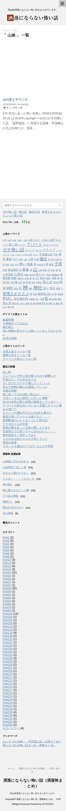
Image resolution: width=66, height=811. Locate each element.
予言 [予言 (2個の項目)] (55, 254)
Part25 (7, 575)
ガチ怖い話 (10, 211)
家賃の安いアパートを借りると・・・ (27, 416)
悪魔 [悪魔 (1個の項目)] (26, 275)
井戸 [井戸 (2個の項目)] (15, 259)
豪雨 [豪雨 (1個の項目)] (59, 299)
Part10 (7, 559)
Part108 (7, 623)
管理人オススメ (51, 211)
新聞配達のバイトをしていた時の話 (25, 420)
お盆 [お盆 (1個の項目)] (14, 240)
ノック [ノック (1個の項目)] (59, 250)
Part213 (7, 683)
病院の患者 (10, 442)
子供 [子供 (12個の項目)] (58, 264)
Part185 (7, 645)
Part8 (6, 556)
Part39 (7, 591)
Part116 (7, 632)
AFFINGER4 (48, 804)
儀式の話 (34, 211)
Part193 (7, 651)
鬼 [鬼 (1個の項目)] (54, 303)
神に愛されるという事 (16, 490)
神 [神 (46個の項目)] (25, 287)
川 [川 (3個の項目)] (49, 270)
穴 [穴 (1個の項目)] (62, 289)
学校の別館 (10, 390)
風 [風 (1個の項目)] (47, 303)
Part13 (7, 562)
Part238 (7, 712)
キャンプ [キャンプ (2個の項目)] (29, 250)
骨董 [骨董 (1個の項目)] (50, 303)
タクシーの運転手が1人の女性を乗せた (27, 412)
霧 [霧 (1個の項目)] (34, 303)
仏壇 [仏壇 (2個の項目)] (36, 259)
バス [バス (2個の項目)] (12, 254)
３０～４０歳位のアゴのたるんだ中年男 (28, 446)
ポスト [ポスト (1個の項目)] (36, 255)
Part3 (6, 543)
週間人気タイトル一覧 (17, 355)
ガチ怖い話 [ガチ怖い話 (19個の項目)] (13, 249)
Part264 (7, 724)
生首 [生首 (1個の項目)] (33, 282)
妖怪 (15, 107)
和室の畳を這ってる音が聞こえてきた (27, 427)
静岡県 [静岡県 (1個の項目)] (39, 303)
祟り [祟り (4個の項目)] (46, 288)
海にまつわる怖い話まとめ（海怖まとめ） (29, 745)
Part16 (7, 569)
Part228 (7, 699)
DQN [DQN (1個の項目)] (5, 240)
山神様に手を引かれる (16, 461)
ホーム (11, 768)
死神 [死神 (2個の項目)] (42, 278)
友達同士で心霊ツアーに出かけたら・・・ (29, 431)
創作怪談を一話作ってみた (19, 435)
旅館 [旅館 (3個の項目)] (14, 278)
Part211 (7, 677)
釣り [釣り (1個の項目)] (23, 303)
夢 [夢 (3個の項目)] (47, 264)
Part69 (7, 604)
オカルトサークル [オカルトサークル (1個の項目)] (50, 245)
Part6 (6, 553)
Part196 (7, 658)
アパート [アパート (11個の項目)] (34, 244)
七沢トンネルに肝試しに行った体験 (25, 398)
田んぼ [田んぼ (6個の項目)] (47, 282)
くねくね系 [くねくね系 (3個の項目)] (47, 240)
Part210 (7, 674)
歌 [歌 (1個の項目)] (33, 278)
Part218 (7, 693)
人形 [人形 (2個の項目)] (20, 259)
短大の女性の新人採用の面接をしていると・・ (32, 401)
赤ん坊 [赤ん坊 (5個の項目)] (7, 303)
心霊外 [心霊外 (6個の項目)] (18, 274)
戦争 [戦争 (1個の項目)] (49, 275)
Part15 (7, 566)
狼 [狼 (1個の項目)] (24, 282)
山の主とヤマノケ (15, 99)
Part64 (7, 601)
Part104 (7, 620)
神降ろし (8, 501)
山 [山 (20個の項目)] (35, 269)
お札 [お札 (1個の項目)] (9, 240)
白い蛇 (7, 372)
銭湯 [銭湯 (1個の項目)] (27, 303)
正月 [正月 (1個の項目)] (37, 278)
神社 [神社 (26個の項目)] (37, 287)
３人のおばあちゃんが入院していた (25, 438)
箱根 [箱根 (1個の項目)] (35, 294)
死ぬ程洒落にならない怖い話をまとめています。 (33, 793)
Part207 (7, 667)
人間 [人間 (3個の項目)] (30, 259)
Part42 (7, 594)
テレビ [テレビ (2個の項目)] (38, 250)
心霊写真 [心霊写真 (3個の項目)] (8, 274)
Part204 (7, 664)
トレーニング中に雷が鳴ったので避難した (29, 375)
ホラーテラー (11, 728)
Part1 (6, 537)
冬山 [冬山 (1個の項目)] (52, 259)
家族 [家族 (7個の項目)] (25, 270)
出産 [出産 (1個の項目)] (57, 259)
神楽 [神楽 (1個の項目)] (30, 289)
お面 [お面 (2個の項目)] (30, 240)
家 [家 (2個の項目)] (20, 270)
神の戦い (8, 327)
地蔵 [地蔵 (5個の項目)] (30, 264)
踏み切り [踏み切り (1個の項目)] (16, 303)
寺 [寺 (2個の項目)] (31, 270)
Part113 (7, 629)
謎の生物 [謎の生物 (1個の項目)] (53, 299)
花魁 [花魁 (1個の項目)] (42, 299)
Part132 (7, 639)
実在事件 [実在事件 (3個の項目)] (13, 270)
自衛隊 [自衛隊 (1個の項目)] (32, 299)
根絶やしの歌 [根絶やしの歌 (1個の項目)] (23, 278)
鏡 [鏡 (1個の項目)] (31, 303)
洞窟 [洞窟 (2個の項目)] (54, 278)
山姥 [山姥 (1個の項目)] (40, 270)
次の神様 (8, 513)
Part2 (6, 540)
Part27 (7, 581)
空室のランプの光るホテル (19, 379)
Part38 (7, 588)
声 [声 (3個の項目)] (35, 264)
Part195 (7, 655)
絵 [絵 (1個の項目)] (53, 294)
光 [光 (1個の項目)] (49, 259)
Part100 (7, 613)
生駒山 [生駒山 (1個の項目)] (39, 282)
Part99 (7, 610)
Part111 (7, 626)
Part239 (7, 715)
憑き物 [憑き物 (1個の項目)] (32, 275)
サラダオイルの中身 (15, 424)
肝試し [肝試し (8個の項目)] (8, 298)
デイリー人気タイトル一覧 (19, 358)
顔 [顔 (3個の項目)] (43, 303)
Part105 (7, 616)
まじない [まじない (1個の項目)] (22, 245)
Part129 (7, 636)
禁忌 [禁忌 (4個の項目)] (52, 288)
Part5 (6, 550)
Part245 (7, 721)
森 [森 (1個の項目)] (31, 278)
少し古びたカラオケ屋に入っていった (27, 383)
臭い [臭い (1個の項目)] (37, 299)
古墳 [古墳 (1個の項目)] (12, 265)
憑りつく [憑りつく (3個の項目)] (41, 274)
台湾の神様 (10, 338)
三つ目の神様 (10, 495)
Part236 (7, 709)
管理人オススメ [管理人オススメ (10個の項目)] (16, 294)
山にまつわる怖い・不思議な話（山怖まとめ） (32, 741)
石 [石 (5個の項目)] (20, 288)
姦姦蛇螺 (8, 319)
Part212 (7, 680)
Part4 (6, 547)
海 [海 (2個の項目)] (58, 278)
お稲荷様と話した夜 (14, 467)
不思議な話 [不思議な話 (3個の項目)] (45, 254)
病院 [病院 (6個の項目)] (9, 288)
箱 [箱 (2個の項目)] (31, 294)
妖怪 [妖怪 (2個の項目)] (51, 264)
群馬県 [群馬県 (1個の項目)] (60, 294)
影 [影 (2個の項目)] (60, 270)
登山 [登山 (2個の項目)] (16, 288)
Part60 (7, 597)
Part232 (25, 104)
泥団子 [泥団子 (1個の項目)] (48, 278)
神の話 (22, 211)
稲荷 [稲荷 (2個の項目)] (58, 288)
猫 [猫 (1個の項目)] (27, 282)
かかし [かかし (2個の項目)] (36, 240)
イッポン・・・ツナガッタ (18, 478)
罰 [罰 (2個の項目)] (55, 294)
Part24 (7, 572)
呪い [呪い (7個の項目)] (22, 264)
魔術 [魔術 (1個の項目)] (58, 303)
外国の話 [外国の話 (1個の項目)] (41, 265)
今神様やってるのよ (15, 323)
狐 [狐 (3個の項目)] (16, 282)
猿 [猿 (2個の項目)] (30, 282)
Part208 (7, 670)
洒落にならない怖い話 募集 (32, 768)
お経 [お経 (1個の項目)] (25, 240)
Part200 (7, 661)
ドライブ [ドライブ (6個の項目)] (49, 250)
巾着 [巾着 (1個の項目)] (53, 270)
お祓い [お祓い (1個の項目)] (20, 240)
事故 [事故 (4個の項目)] (9, 259)
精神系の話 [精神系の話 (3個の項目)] (44, 294)
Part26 (7, 578)
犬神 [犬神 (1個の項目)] (12, 282)
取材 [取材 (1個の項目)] (7, 265)
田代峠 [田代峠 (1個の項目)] (56, 282)
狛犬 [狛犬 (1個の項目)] (20, 282)
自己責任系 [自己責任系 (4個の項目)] (21, 298)
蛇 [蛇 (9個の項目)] (46, 298)
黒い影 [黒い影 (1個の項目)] (11, 307)
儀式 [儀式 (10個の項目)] (43, 259)
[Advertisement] (32, 64)
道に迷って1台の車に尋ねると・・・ (26, 394)
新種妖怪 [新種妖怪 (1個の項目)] (55, 275)
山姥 (20, 107)
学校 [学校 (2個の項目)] (5, 270)
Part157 (7, 642)
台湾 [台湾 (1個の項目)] (16, 265)
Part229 (7, 702)
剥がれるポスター (13, 507)
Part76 (7, 607)
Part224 (7, 696)
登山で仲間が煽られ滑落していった (25, 386)
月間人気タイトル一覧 (17, 351)
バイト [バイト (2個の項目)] (6, 254)
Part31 (7, 585)
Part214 (7, 686)
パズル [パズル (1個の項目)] (18, 255)
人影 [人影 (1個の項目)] (25, 259)
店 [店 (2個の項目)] (57, 270)
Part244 (7, 718)
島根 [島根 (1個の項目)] (45, 270)
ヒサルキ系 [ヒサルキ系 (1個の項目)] (27, 255)
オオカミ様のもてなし (16, 472)
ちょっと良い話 (12, 215)
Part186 (7, 648)
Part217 (7, 690)
